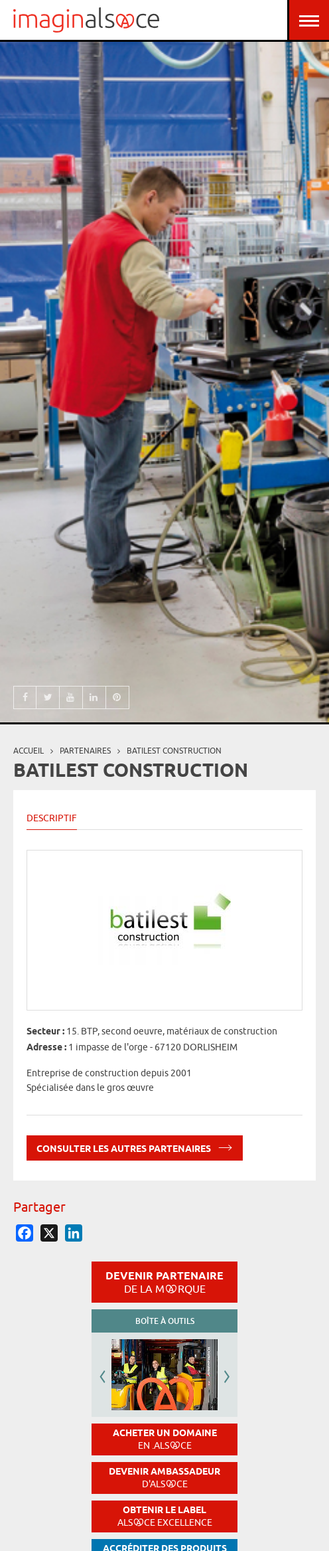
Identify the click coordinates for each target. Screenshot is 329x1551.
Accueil (28, 751)
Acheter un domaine (165, 1439)
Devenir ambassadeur (164, 1477)
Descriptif (52, 818)
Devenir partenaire (164, 1282)
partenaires (85, 751)
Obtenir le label (164, 1516)
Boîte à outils (164, 1321)
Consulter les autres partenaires (134, 1146)
